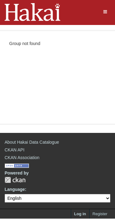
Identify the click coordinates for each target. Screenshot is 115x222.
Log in (80, 214)
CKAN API (15, 149)
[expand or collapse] (105, 12)
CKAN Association (22, 157)
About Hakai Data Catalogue (32, 142)
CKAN (15, 180)
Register (100, 214)
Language (15, 189)
